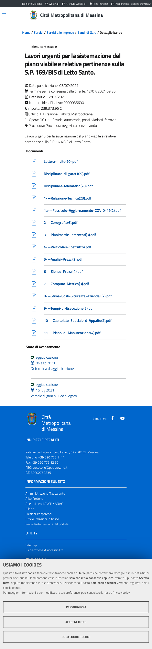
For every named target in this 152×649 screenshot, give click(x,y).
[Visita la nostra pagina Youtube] (122, 418)
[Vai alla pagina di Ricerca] (127, 15)
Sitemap (31, 545)
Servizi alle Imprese (60, 32)
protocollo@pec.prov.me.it (49, 467)
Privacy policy (121, 592)
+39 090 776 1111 (51, 457)
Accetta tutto (76, 622)
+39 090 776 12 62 (44, 462)
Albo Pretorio (34, 498)
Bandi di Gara (86, 32)
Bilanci (29, 508)
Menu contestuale (44, 46)
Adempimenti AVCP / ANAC (44, 503)
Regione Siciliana (32, 3)
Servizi (38, 32)
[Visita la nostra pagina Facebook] (112, 418)
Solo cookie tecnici (76, 637)
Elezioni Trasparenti (38, 514)
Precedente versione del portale (46, 524)
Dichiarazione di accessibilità (44, 550)
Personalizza (76, 607)
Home (26, 32)
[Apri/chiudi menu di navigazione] (3, 14)
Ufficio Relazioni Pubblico (42, 519)
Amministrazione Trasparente (45, 493)
